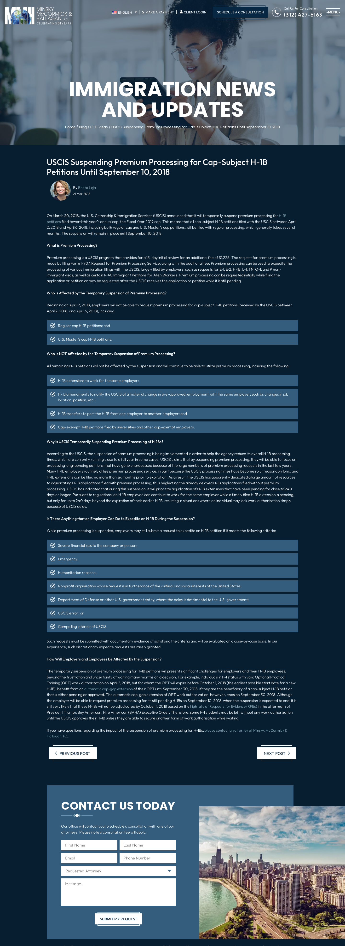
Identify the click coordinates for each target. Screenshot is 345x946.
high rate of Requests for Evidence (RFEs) (224, 706)
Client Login (195, 12)
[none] (124, 12)
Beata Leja (87, 187)
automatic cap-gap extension (109, 688)
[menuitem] (124, 12)
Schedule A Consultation (240, 12)
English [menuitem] (125, 12)
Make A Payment (158, 12)
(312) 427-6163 (303, 14)
